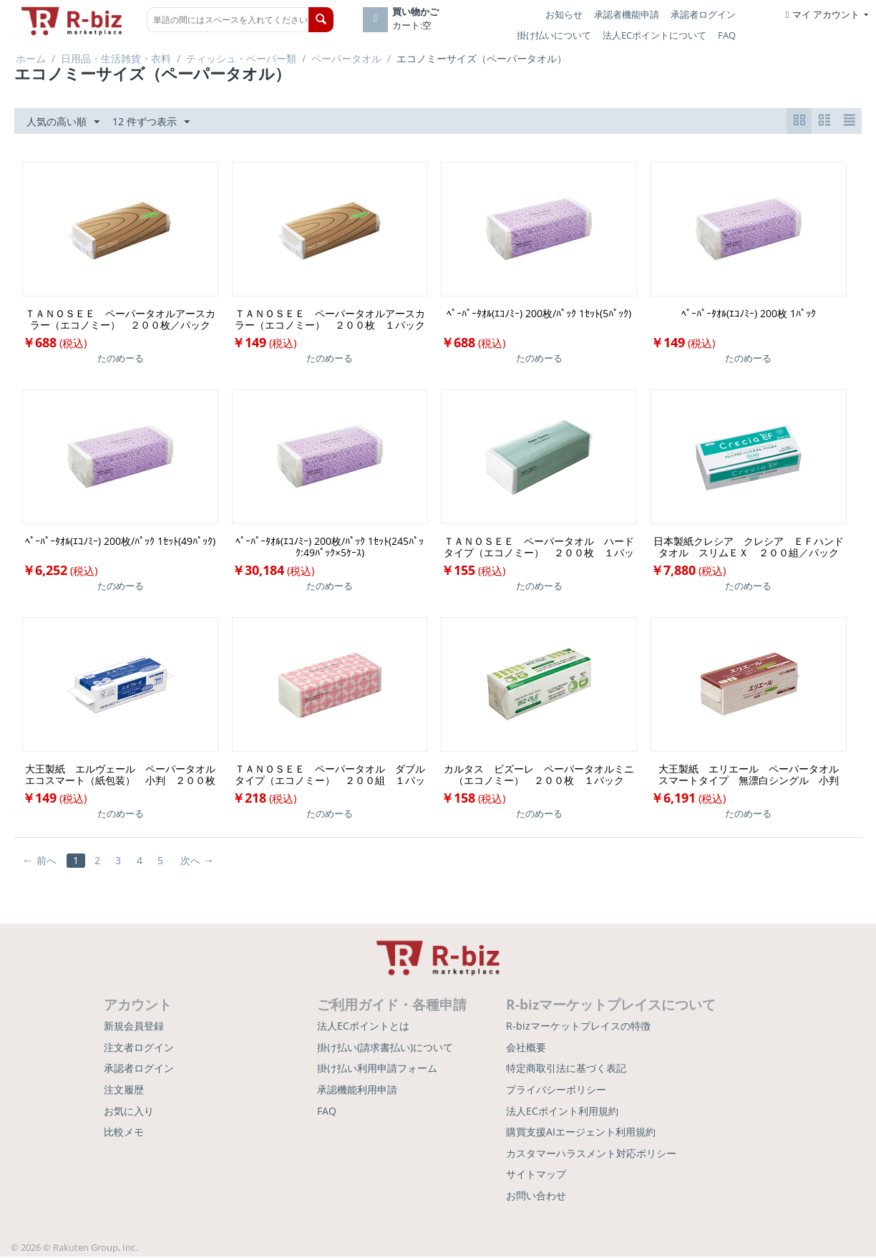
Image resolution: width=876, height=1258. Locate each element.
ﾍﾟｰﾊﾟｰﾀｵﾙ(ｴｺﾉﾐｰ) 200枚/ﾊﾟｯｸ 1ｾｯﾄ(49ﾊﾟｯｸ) (120, 542)
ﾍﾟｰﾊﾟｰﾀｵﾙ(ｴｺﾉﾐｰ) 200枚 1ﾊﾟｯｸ (748, 315)
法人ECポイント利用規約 (562, 1111)
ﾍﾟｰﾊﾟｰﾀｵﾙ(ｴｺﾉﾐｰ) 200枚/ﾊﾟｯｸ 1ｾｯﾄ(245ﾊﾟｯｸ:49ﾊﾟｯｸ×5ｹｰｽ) (329, 547)
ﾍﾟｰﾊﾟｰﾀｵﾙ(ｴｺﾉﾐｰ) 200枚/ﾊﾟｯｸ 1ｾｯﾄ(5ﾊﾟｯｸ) (539, 315)
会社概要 (526, 1048)
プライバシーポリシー (556, 1090)
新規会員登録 (134, 1027)
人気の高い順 (62, 122)
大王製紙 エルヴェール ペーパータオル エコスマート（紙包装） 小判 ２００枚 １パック (121, 775)
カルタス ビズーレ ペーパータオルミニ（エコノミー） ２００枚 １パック (539, 775)
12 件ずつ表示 (151, 122)
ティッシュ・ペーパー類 (241, 58)
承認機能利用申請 (357, 1090)
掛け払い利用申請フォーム (377, 1069)
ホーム (31, 58)
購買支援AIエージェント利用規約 (581, 1133)
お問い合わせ (536, 1196)
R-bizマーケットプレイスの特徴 (578, 1027)
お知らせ (564, 14)
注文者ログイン (139, 1048)
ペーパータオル (346, 58)
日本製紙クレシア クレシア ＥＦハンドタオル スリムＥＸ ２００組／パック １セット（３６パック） (750, 547)
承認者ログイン (703, 14)
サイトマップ (536, 1175)
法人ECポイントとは (363, 1027)
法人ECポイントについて (654, 35)
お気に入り (129, 1111)
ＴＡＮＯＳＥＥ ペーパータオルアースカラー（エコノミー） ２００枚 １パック (330, 320)
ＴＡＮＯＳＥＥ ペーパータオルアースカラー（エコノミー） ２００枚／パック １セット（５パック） (121, 320)
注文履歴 (124, 1090)
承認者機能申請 (626, 14)
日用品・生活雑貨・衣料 (116, 58)
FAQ (727, 35)
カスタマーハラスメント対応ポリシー (591, 1154)
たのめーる (120, 358)
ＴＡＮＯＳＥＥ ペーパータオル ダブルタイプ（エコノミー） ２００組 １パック (330, 775)
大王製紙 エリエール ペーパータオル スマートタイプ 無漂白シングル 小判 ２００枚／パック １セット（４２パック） (752, 775)
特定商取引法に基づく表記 (566, 1069)
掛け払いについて (554, 35)
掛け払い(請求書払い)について (385, 1048)
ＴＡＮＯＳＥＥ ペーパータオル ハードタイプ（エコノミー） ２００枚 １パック (539, 547)
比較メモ (124, 1133)
